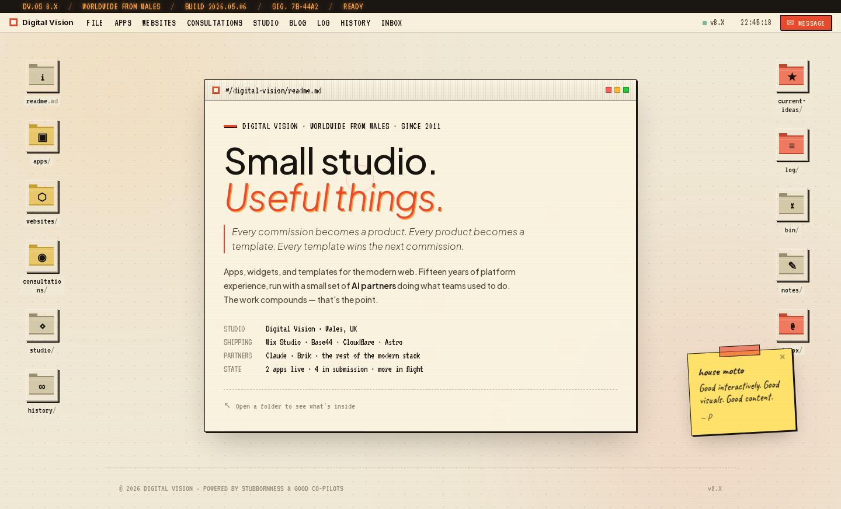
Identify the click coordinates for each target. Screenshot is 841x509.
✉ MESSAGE (806, 23)
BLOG (297, 22)
